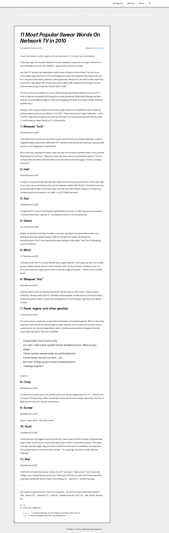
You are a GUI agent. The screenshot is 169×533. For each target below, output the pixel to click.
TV (24, 505)
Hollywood (36, 508)
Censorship (27, 508)
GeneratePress (96, 529)
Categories (118, 3)
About (141, 3)
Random (130, 3)
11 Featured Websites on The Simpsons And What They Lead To (55, 513)
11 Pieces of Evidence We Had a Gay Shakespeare (47, 515)
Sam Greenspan (98, 48)
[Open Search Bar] (149, 3)
